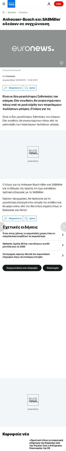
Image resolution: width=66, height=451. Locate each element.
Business (12, 12)
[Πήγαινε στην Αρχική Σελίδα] (11, 4)
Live (59, 3)
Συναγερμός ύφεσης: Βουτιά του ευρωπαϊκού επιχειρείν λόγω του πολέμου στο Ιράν (26, 255)
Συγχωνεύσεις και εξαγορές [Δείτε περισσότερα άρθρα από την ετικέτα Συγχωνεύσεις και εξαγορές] (22, 267)
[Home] (3, 12)
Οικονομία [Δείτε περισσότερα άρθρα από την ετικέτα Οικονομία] (53, 267)
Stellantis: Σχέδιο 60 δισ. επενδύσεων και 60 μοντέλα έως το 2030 (26, 245)
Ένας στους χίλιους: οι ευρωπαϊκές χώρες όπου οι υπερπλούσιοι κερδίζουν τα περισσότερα (29, 235)
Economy (23, 12)
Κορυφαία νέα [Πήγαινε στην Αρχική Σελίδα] (16, 434)
